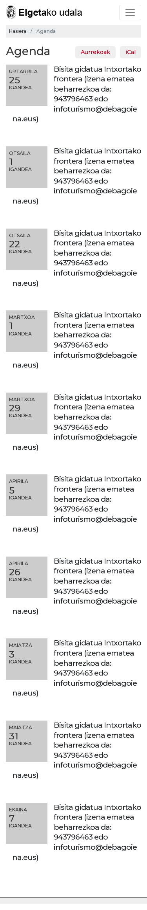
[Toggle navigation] (130, 12)
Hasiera (17, 31)
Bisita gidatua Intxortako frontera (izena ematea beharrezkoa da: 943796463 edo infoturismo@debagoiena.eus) (76, 94)
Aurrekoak (95, 52)
